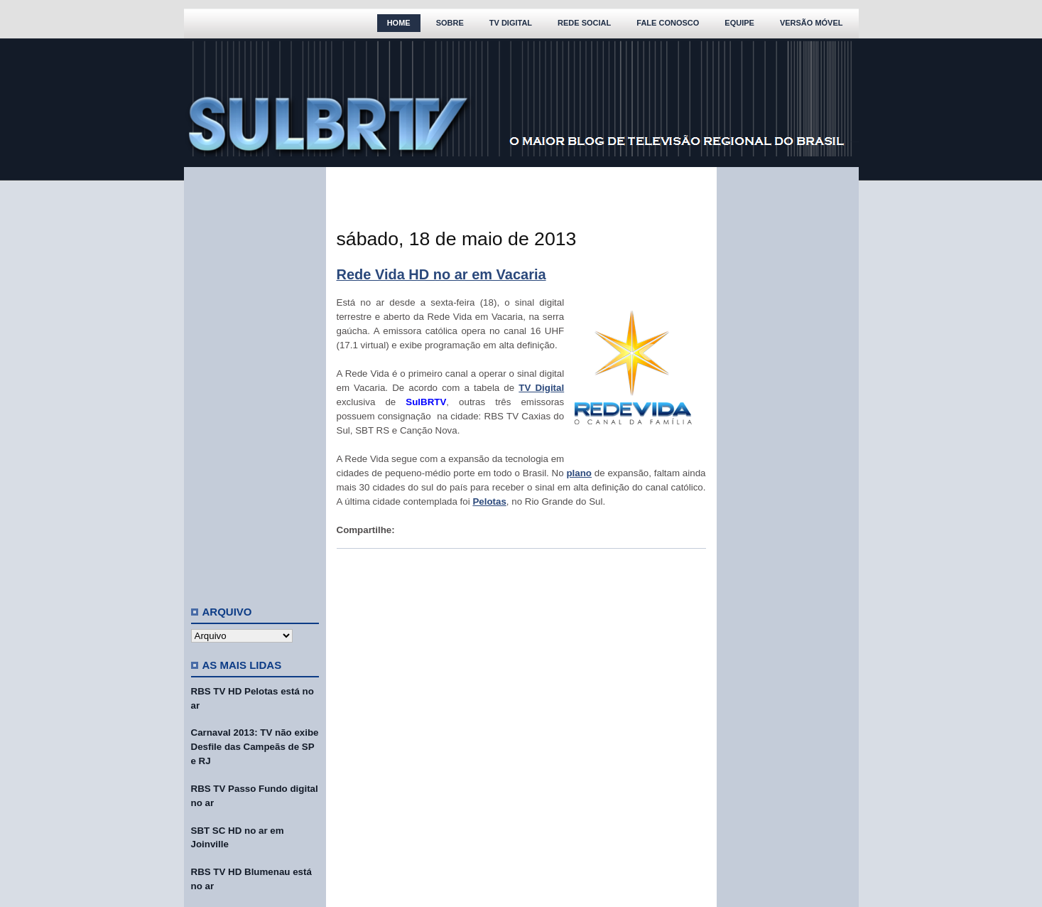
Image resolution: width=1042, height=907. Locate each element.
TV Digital (510, 22)
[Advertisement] (255, 380)
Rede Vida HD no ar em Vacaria (441, 274)
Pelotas (489, 501)
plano (579, 473)
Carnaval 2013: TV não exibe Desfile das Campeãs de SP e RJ (255, 746)
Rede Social (584, 22)
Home (399, 22)
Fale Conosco (667, 22)
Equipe (739, 22)
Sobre (450, 22)
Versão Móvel (811, 22)
